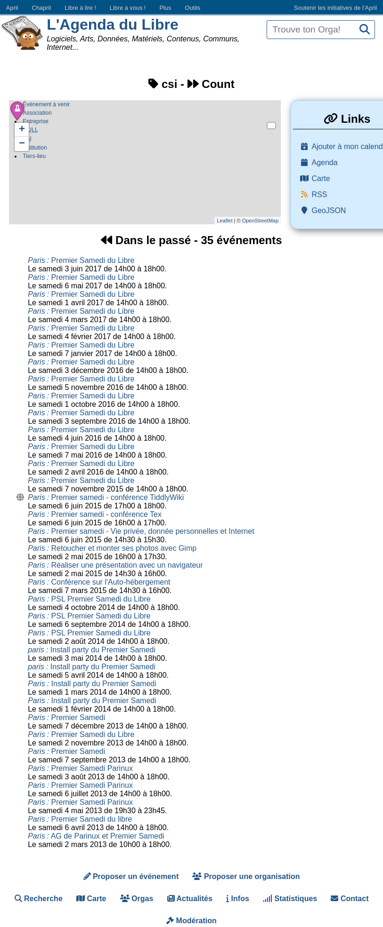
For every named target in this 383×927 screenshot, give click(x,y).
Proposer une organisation (246, 876)
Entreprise (36, 121)
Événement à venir (46, 104)
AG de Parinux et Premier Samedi (96, 836)
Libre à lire (80, 7)
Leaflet (224, 220)
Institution (35, 149)
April (12, 7)
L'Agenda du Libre (113, 24)
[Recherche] (364, 29)
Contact (349, 899)
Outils (192, 7)
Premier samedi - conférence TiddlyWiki (106, 497)
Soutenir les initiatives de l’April (335, 7)
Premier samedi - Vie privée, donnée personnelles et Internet (141, 531)
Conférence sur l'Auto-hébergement (99, 582)
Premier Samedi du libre (80, 819)
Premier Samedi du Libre (81, 260)
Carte (91, 899)
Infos (237, 899)
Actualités (189, 899)
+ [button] (22, 130)
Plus (165, 7)
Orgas (137, 899)
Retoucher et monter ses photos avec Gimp (112, 548)
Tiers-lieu (34, 158)
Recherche (39, 899)
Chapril (41, 7)
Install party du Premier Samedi (91, 650)
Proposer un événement (131, 876)
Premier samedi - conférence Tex (95, 514)
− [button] (22, 144)
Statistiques (290, 899)
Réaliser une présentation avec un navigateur (115, 565)
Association (37, 113)
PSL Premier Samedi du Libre (89, 599)
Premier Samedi (66, 717)
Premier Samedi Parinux (80, 768)
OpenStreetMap (260, 220)
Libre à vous (128, 7)
